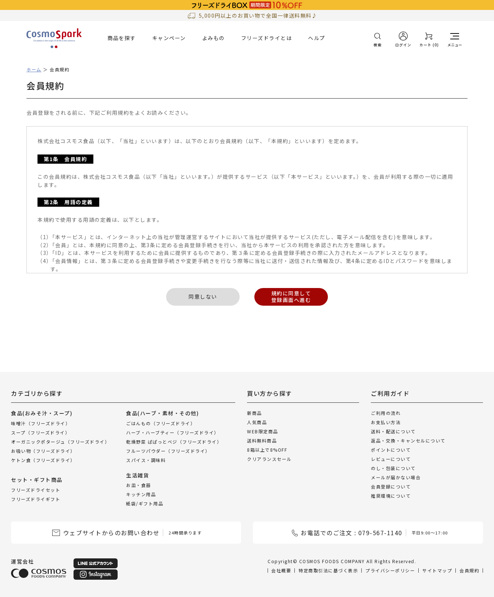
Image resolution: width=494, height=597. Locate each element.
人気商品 (257, 422)
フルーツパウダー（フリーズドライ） (168, 450)
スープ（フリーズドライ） (40, 432)
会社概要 (281, 570)
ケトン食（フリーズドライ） (43, 459)
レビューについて (391, 459)
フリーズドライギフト (35, 498)
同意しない (203, 296)
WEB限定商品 (262, 431)
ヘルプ (316, 38)
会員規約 (469, 570)
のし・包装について (393, 468)
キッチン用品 (141, 494)
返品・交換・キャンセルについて (408, 440)
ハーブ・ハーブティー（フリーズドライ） (172, 432)
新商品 (254, 413)
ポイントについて (391, 450)
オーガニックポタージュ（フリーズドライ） (60, 441)
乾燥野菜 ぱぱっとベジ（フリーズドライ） (174, 441)
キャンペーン (169, 38)
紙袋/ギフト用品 (144, 503)
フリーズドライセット (35, 489)
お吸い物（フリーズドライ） (43, 450)
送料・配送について (393, 431)
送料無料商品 (262, 440)
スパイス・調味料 (146, 459)
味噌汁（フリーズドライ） (40, 423)
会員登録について (391, 486)
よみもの (213, 38)
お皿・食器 (138, 485)
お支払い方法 (386, 422)
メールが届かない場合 (395, 477)
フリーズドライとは (266, 38)
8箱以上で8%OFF (267, 450)
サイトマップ (437, 570)
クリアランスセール (269, 459)
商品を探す (121, 38)
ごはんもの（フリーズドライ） (160, 423)
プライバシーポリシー (390, 570)
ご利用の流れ (386, 413)
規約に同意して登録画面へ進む (291, 296)
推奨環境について (391, 496)
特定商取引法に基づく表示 (328, 570)
